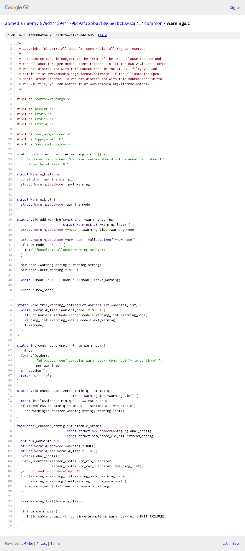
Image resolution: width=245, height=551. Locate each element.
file (103, 35)
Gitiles (29, 543)
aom (31, 23)
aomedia (14, 23)
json (236, 543)
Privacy (41, 543)
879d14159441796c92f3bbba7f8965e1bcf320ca (87, 23)
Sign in (235, 7)
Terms (55, 543)
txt (225, 543)
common (153, 23)
